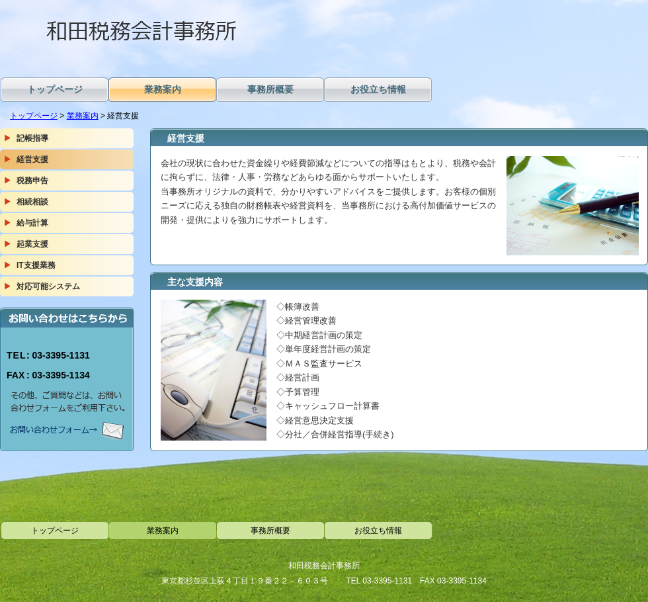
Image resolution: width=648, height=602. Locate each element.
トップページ (34, 115)
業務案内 (83, 115)
